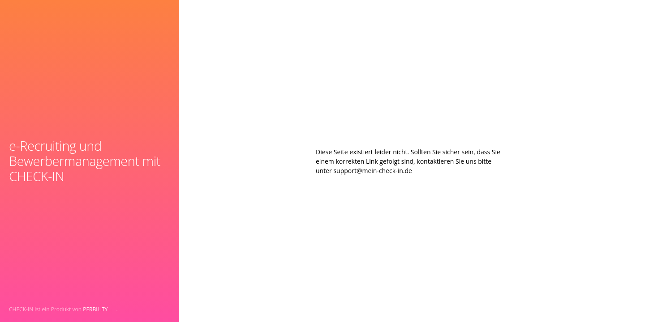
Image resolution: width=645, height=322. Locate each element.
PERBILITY (95, 309)
